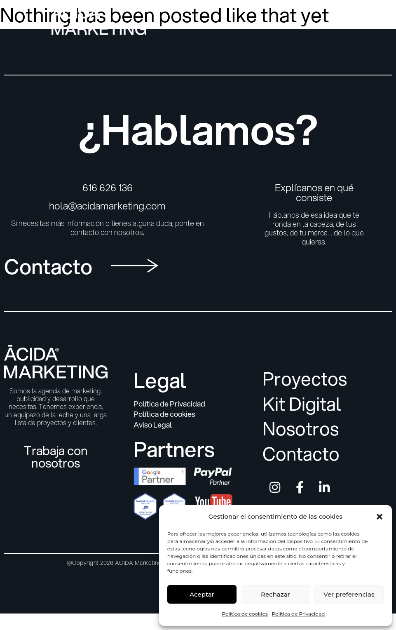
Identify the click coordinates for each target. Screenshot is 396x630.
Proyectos (304, 379)
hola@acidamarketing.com (107, 206)
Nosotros (300, 429)
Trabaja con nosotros (56, 457)
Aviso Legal (153, 425)
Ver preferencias (348, 594)
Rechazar (275, 594)
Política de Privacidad (298, 614)
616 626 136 (107, 188)
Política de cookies (244, 614)
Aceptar (202, 594)
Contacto (301, 454)
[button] (379, 516)
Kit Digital (301, 404)
